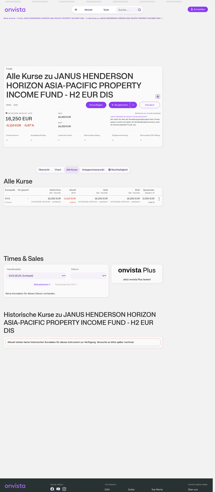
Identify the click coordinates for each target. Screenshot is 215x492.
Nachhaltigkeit (118, 169)
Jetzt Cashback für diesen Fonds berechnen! (128, 116)
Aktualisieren (42, 284)
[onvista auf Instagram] (64, 489)
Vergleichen (119, 104)
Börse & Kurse (9, 18)
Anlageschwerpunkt (93, 169)
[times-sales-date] (88, 276)
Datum (75, 269)
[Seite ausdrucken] (158, 96)
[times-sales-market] (36, 276)
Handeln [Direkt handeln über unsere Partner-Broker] (149, 104)
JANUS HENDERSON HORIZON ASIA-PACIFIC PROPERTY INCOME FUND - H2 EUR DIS (59, 18)
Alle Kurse (71, 169)
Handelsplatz (14, 269)
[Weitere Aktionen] (159, 199)
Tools (106, 9)
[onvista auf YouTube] (58, 489)
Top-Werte (157, 489)
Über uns (193, 489)
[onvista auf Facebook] (52, 489)
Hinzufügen (96, 104)
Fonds (20, 18)
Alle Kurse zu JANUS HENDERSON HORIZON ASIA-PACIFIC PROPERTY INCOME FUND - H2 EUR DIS (130, 18)
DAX (107, 489)
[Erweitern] (133, 105)
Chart (58, 169)
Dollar (131, 489)
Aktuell (88, 9)
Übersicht (44, 169)
